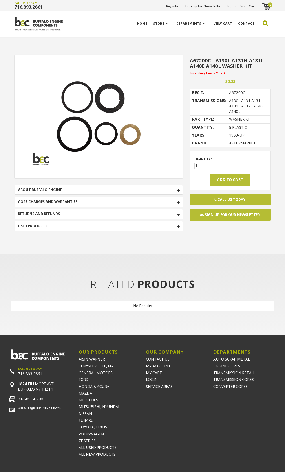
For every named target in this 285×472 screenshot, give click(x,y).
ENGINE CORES (226, 366)
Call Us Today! (230, 199)
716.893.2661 (29, 7)
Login (231, 6)
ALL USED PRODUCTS (98, 447)
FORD (83, 379)
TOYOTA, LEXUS (93, 427)
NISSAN (85, 413)
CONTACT (246, 23)
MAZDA (85, 393)
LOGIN (152, 379)
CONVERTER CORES (230, 386)
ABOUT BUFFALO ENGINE (40, 190)
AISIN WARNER (92, 359)
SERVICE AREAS (159, 386)
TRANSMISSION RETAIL (234, 372)
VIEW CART (223, 23)
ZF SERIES (87, 440)
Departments (188, 23)
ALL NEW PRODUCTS (97, 454)
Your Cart (248, 6)
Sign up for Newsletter (203, 6)
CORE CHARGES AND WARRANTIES (47, 202)
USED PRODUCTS (32, 226)
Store (158, 23)
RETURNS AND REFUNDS (39, 214)
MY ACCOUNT (158, 366)
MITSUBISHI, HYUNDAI (99, 406)
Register (173, 6)
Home (142, 23)
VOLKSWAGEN (91, 434)
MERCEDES (88, 399)
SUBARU (86, 420)
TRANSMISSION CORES (233, 379)
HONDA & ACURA (94, 386)
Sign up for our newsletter (230, 214)
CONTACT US (158, 359)
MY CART (154, 372)
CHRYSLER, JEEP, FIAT (97, 366)
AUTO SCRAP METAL (231, 359)
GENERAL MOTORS (96, 372)
